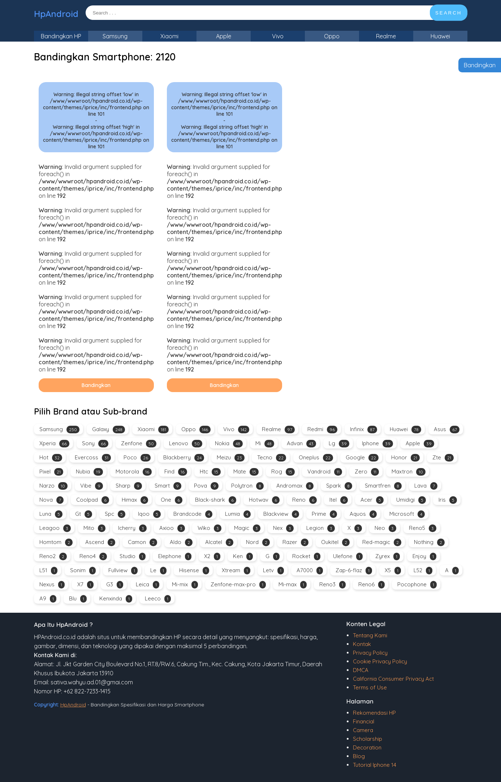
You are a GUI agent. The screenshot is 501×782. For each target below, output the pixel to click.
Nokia (229, 443)
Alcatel (219, 542)
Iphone (377, 443)
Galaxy (108, 429)
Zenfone (138, 443)
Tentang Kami (370, 635)
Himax (135, 500)
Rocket (306, 556)
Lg (339, 443)
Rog (283, 472)
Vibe (91, 486)
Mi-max (292, 584)
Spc (115, 514)
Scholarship (367, 738)
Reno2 (53, 556)
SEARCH (448, 13)
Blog (359, 756)
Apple (223, 36)
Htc (210, 472)
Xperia (54, 443)
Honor (405, 458)
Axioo (172, 528)
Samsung (115, 36)
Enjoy (424, 556)
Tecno (271, 458)
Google (362, 458)
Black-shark (215, 500)
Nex (283, 528)
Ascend (100, 542)
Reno (304, 500)
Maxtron (409, 472)
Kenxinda (115, 599)
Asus (446, 429)
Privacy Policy (370, 652)
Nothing (429, 542)
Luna (50, 514)
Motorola (134, 472)
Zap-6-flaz (354, 570)
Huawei (440, 36)
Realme (386, 36)
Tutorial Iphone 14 (374, 764)
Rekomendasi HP (374, 712)
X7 (85, 584)
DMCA (360, 670)
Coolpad (92, 500)
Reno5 (422, 528)
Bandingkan (480, 65)
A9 (47, 599)
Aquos (363, 514)
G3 (114, 584)
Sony (95, 443)
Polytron (247, 486)
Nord (258, 542)
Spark (339, 486)
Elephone (174, 556)
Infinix (363, 429)
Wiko (209, 528)
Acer (372, 500)
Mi (264, 443)
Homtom (56, 542)
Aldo (181, 542)
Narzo (53, 486)
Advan (301, 443)
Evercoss (93, 458)
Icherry (132, 528)
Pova (206, 486)
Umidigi (411, 500)
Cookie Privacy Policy (380, 661)
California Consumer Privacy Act (393, 678)
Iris (448, 500)
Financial (363, 721)
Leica (147, 584)
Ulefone (348, 556)
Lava (425, 486)
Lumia (238, 514)
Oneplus (316, 458)
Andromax (295, 486)
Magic (247, 528)
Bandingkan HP (61, 36)
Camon (142, 542)
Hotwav (264, 500)
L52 (423, 570)
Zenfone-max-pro (238, 584)
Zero (367, 472)
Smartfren (383, 486)
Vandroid (324, 472)
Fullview (123, 570)
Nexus (52, 584)
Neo (385, 528)
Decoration (367, 747)
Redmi (322, 429)
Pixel (51, 472)
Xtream (236, 570)
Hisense (194, 570)
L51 (48, 570)
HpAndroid (56, 13)
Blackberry (183, 458)
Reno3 (332, 584)
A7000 (310, 570)
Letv (273, 570)
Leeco (158, 599)
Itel (338, 500)
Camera (363, 730)
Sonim (83, 570)
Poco (137, 458)
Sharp (129, 486)
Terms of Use (370, 687)
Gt (83, 514)
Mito (94, 528)
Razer (295, 542)
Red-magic (381, 542)
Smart (168, 486)
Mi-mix (185, 584)
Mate (246, 472)
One (171, 500)
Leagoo (55, 528)
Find (175, 472)
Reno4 (93, 556)
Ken (243, 556)
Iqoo (149, 514)
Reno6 (371, 584)
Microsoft (407, 514)
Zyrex (387, 556)
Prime (324, 514)
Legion (320, 528)
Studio (133, 556)
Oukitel (335, 542)
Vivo (278, 36)
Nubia (89, 472)
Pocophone (417, 584)
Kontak (362, 644)
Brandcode (192, 514)
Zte (443, 458)
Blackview (281, 514)
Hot (50, 458)
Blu (78, 599)
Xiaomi (169, 36)
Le (158, 570)
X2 (212, 556)
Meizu (231, 458)
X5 (393, 570)
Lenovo (185, 443)
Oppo (332, 36)
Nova (51, 500)
